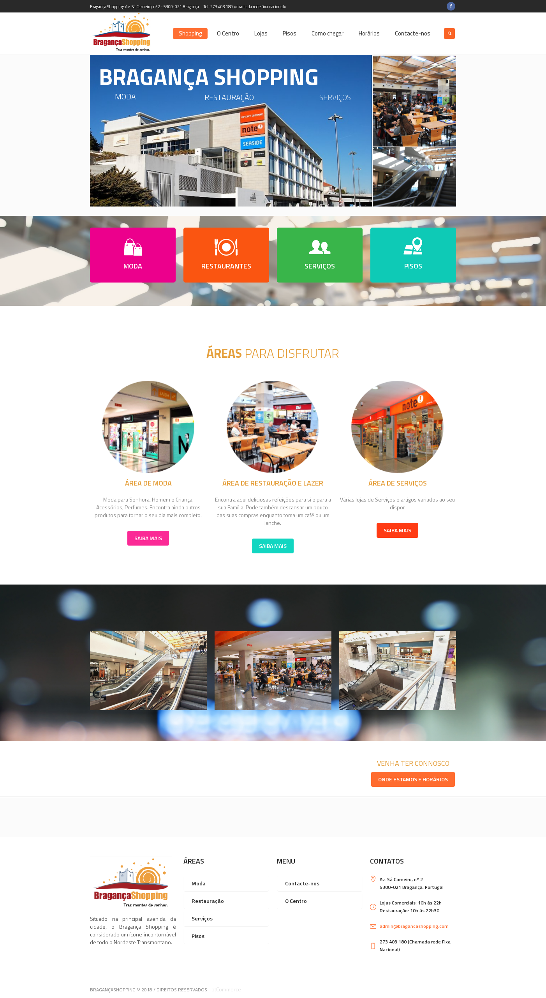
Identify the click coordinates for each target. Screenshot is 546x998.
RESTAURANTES (226, 266)
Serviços (202, 918)
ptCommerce (226, 989)
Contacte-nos (302, 883)
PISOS (413, 266)
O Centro (296, 901)
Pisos (198, 936)
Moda (199, 883)
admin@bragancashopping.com (414, 926)
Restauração (208, 901)
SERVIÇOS (320, 266)
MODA (132, 266)
